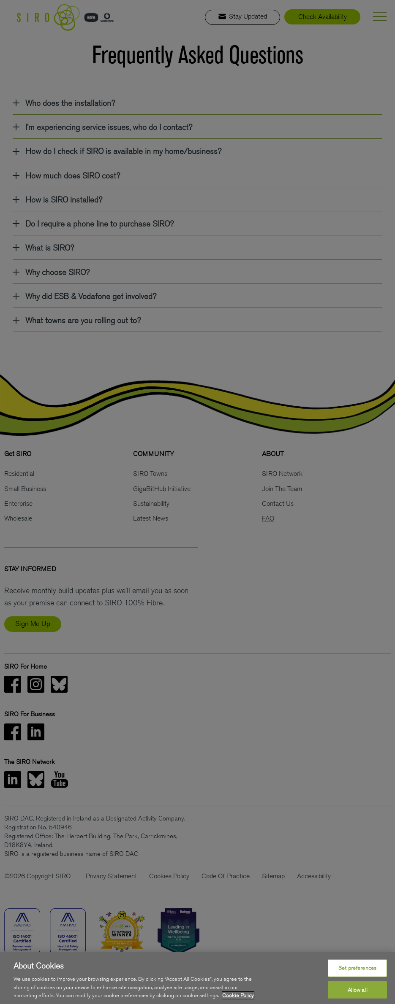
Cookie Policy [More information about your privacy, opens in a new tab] (238, 995)
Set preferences (357, 968)
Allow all (358, 989)
